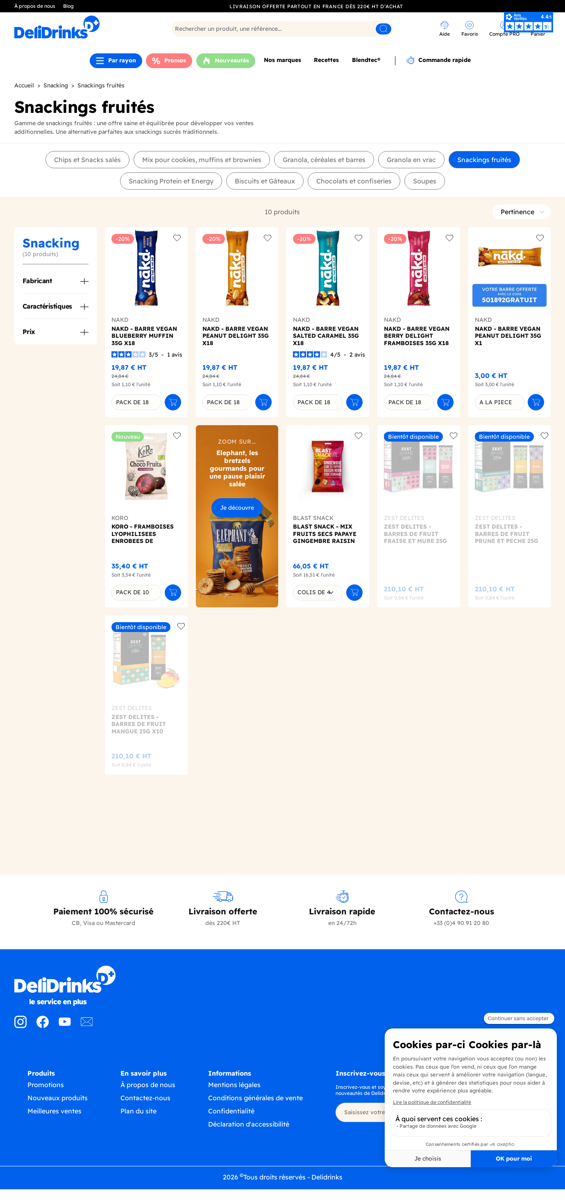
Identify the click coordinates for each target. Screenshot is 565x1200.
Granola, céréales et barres (324, 160)
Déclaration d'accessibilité (248, 1132)
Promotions (45, 1092)
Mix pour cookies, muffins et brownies (201, 160)
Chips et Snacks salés (87, 160)
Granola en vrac (411, 160)
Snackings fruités (484, 160)
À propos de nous (34, 6)
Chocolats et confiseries (354, 181)
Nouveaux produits (57, 1105)
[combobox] (318, 592)
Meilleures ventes (54, 1118)
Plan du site (138, 1119)
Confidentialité (231, 1119)
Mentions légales (234, 1093)
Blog (68, 6)
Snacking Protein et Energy (171, 181)
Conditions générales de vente (255, 1106)
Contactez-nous (145, 1106)
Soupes (424, 181)
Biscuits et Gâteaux (265, 181)
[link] (445, 30)
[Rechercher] (282, 29)
